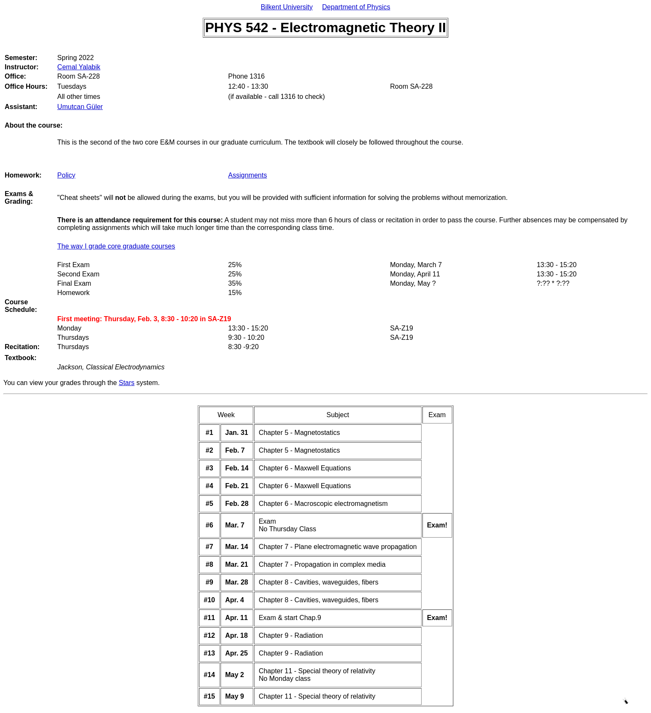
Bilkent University (287, 7)
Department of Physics (356, 7)
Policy (66, 175)
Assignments (247, 175)
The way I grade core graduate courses (116, 246)
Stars (126, 382)
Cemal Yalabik (78, 67)
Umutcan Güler (80, 106)
